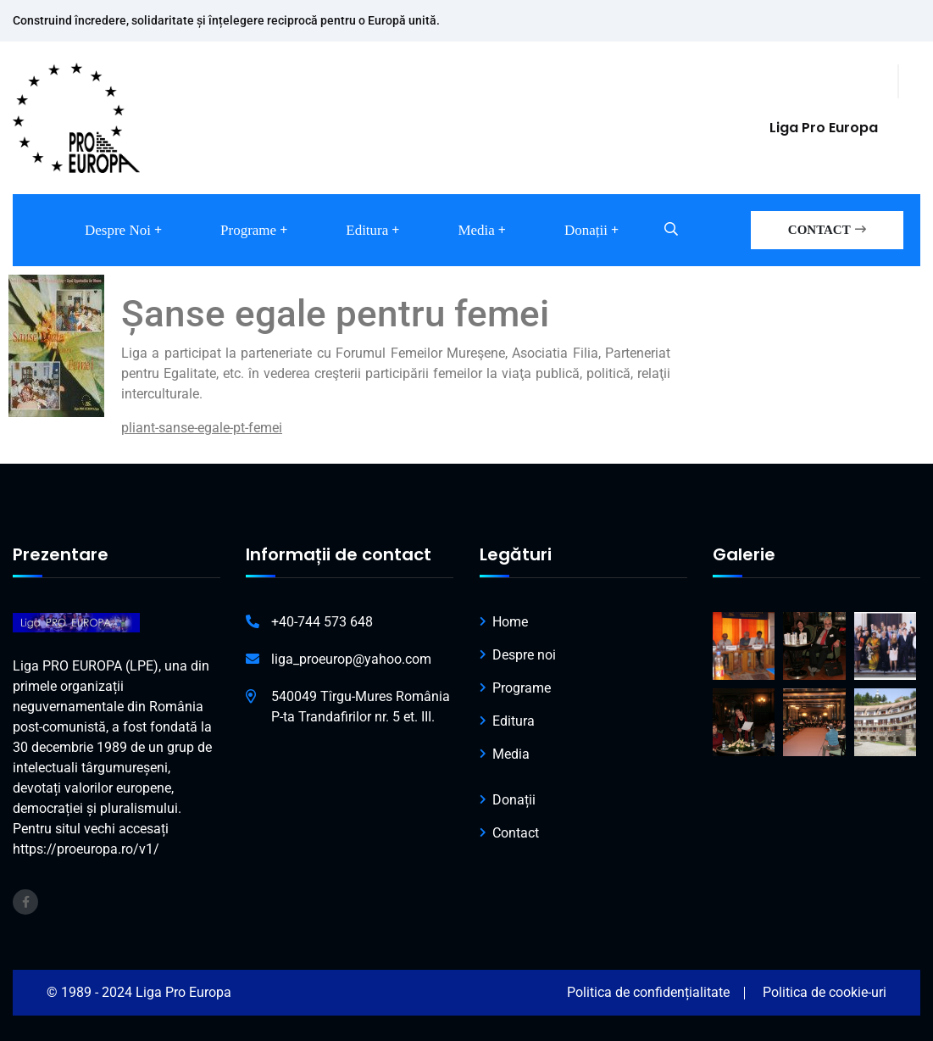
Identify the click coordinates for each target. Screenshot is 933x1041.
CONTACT (827, 230)
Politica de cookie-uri (824, 992)
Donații (586, 230)
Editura (367, 230)
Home (510, 622)
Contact (515, 833)
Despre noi (118, 230)
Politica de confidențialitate (648, 992)
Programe (248, 230)
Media (476, 230)
